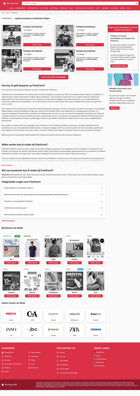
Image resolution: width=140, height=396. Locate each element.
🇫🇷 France (97, 361)
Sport (98, 8)
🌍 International (99, 371)
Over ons (61, 362)
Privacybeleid (62, 370)
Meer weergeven (7, 165)
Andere (122, 8)
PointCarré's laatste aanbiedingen (53, 77)
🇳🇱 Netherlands (99, 368)
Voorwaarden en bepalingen (67, 378)
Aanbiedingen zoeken (119, 66)
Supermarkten (32, 8)
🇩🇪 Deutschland (99, 358)
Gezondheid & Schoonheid (84, 8)
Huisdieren (114, 8)
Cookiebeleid (62, 366)
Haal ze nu (114, 108)
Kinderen (105, 8)
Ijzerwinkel (54, 8)
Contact (61, 358)
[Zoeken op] (136, 3)
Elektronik (44, 8)
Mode (71, 8)
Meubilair (63, 8)
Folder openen (37, 45)
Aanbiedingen (20, 8)
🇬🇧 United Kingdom (100, 364)
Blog (128, 8)
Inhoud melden (63, 374)
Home (12, 8)
